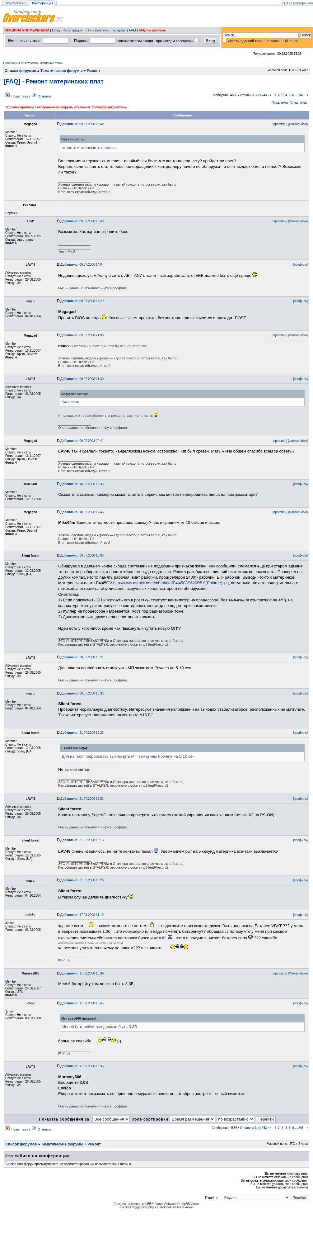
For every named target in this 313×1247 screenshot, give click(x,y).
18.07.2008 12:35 (82, 484)
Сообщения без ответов (20, 63)
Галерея (118, 30)
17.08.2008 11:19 (82, 915)
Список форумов (20, 71)
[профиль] (280, 124)
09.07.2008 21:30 (82, 379)
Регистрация (72, 30)
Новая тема (20, 96)
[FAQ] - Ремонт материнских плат (54, 81)
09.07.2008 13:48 (82, 221)
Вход (56, 30)
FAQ (132, 30)
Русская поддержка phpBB (138, 1207)
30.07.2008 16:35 (82, 693)
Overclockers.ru (15, 3)
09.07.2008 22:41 (82, 441)
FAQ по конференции (297, 3)
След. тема (298, 102)
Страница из (253, 95)
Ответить (44, 96)
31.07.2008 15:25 (82, 732)
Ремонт (93, 71)
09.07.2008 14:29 (82, 301)
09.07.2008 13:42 (82, 124)
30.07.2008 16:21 (82, 657)
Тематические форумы (61, 71)
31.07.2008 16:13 (82, 840)
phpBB (146, 1204)
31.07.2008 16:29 (82, 880)
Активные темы (51, 63)
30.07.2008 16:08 (82, 555)
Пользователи (97, 30)
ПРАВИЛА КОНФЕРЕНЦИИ (27, 30)
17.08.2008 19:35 (82, 1066)
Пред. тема (280, 102)
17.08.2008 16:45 (82, 1003)
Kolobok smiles (170, 1207)
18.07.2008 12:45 (82, 512)
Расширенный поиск (281, 41)
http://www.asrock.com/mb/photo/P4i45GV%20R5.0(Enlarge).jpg (171, 583)
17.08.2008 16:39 (82, 973)
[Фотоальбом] (298, 124)
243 (301, 95)
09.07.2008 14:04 (82, 264)
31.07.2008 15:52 (82, 798)
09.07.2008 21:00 (82, 335)
